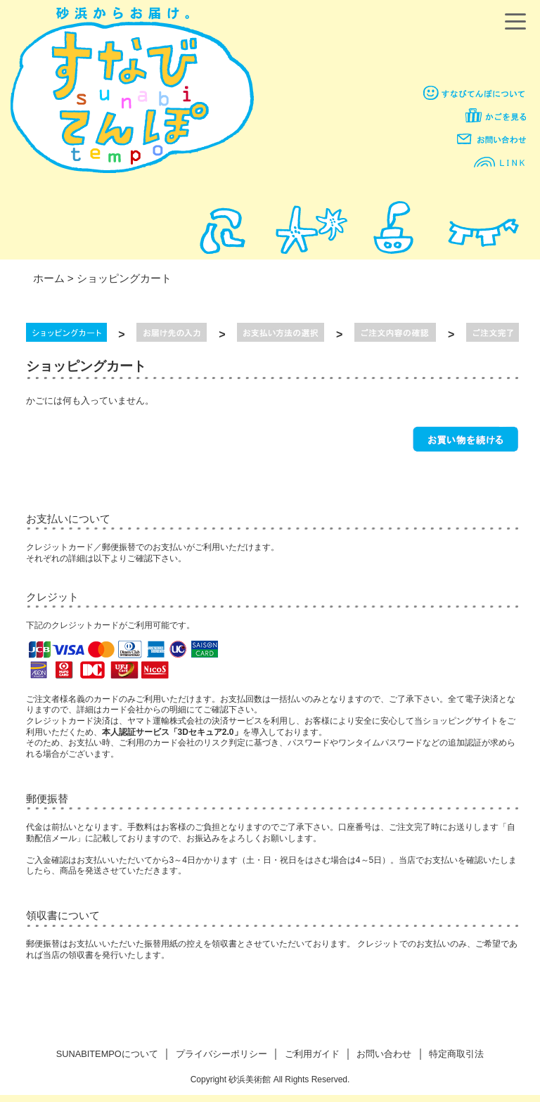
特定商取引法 (456, 1054)
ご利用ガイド (312, 1054)
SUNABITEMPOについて (107, 1054)
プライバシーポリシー (221, 1054)
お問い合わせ (383, 1054)
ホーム (49, 278)
